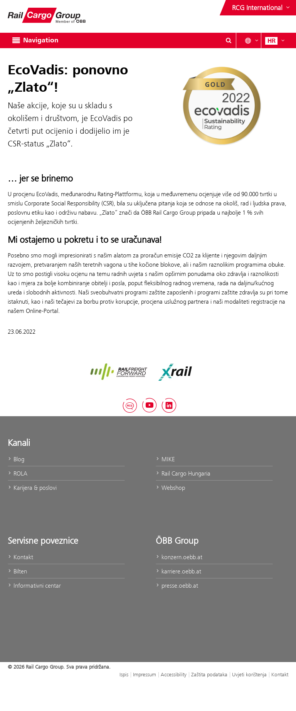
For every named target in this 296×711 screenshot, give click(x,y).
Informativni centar (34, 585)
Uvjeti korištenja (249, 674)
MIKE (165, 459)
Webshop (170, 487)
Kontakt (20, 557)
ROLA (17, 473)
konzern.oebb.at (179, 557)
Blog (16, 459)
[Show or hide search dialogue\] (228, 40)
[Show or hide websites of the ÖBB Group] (261, 7)
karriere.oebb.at (178, 571)
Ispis (123, 674)
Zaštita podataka (209, 674)
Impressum (144, 674)
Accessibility (174, 674)
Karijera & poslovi (32, 487)
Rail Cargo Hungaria (183, 473)
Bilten (17, 571)
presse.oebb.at (177, 585)
